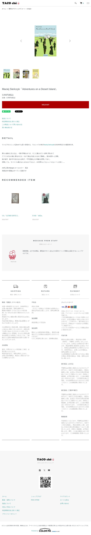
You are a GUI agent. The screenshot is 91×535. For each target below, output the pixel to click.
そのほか (28, 9)
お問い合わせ (64, 503)
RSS (32, 500)
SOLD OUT (45, 105)
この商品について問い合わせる (12, 124)
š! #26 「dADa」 (37, 215)
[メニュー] (88, 3)
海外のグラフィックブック (16, 9)
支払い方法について (8, 507)
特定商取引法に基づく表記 (10, 121)
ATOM (37, 500)
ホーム (4, 9)
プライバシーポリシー (9, 514)
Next (69, 40)
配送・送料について (8, 500)
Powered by (45, 530)
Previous (21, 40)
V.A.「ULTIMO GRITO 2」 (10, 215)
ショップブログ (36, 496)
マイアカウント (65, 496)
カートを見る (64, 500)
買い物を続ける (7, 127)
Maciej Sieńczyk (49, 144)
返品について (6, 118)
